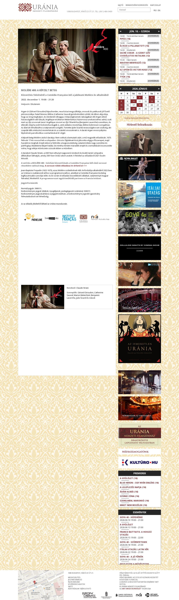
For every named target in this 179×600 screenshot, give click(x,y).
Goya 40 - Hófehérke (131, 517)
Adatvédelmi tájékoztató (79, 588)
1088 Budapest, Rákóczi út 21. (81, 11)
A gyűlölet (126, 524)
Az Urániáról (70, 17)
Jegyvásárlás (153, 36)
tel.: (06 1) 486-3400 (103, 11)
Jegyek (141, 17)
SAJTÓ (120, 5)
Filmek (25, 17)
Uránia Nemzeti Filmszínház (136, 118)
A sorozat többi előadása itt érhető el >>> (66, 165)
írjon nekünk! (74, 582)
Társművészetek (45, 17)
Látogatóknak (95, 17)
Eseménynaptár (121, 17)
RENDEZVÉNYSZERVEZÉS (137, 5)
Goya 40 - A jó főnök (131, 556)
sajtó (70, 586)
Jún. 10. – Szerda (140, 31)
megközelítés (74, 577)
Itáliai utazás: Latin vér (134, 549)
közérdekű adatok (76, 584)
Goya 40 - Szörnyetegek (133, 542)
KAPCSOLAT (155, 5)
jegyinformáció (75, 579)
